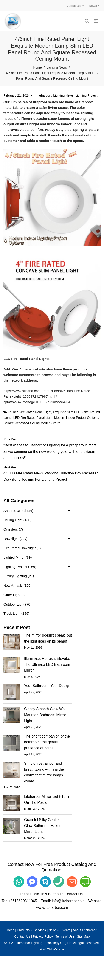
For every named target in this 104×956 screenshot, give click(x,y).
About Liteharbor (85, 930)
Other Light (11, 595)
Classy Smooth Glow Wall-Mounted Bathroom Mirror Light (45, 715)
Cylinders (10, 529)
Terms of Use (64, 936)
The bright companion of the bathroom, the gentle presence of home (47, 742)
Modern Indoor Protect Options (76, 417)
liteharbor (41, 95)
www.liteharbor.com (52, 908)
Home (37, 67)
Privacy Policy (43, 936)
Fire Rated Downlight (19, 548)
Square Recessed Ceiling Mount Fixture (31, 423)
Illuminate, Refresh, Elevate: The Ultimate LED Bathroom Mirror (47, 664)
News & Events (59, 930)
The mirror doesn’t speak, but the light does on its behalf (48, 638)
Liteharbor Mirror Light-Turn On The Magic (46, 799)
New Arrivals (12, 585)
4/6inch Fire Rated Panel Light (29, 412)
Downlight (11, 539)
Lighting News (57, 67)
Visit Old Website (52, 949)
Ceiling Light (12, 520)
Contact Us (22, 936)
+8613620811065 (22, 901)
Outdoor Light (13, 604)
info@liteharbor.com (68, 901)
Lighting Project (86, 95)
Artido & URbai (14, 511)
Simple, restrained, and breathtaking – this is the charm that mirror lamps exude (44, 772)
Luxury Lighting (15, 576)
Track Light (11, 613)
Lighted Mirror (14, 557)
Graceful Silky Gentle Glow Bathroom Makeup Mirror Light (44, 825)
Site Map (83, 936)
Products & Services (31, 930)
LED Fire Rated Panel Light (32, 417)
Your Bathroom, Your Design (47, 686)
